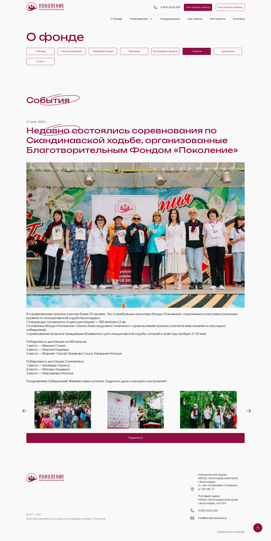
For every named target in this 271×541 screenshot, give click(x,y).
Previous (23, 410)
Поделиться (135, 438)
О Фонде (116, 19)
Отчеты (40, 61)
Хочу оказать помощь (198, 7)
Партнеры (134, 51)
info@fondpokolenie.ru (212, 518)
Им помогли (217, 19)
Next (247, 410)
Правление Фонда (103, 51)
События (197, 51)
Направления (139, 19)
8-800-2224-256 (166, 7)
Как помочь (195, 19)
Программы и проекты (165, 51)
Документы (228, 51)
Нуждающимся (170, 19)
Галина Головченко (71, 51)
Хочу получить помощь (230, 7)
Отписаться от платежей (231, 531)
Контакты (239, 19)
